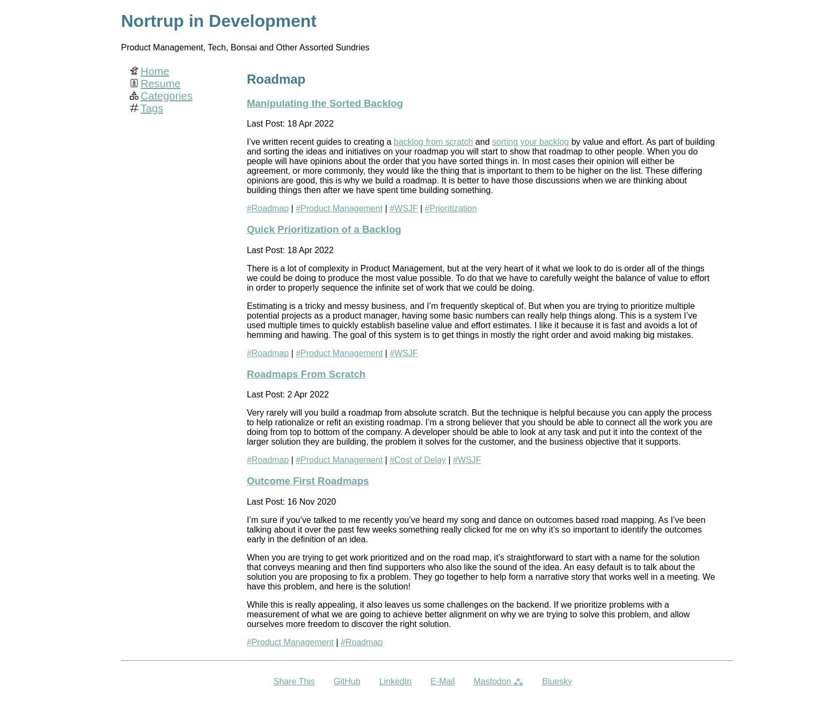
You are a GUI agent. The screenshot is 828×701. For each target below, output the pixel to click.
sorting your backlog (530, 141)
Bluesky (557, 681)
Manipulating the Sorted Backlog (325, 103)
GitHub (347, 681)
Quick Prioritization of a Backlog (324, 229)
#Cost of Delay (418, 459)
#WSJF (403, 208)
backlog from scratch (433, 141)
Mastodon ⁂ (498, 681)
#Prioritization (451, 208)
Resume (160, 84)
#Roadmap (268, 208)
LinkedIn (395, 681)
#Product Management (339, 208)
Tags (152, 108)
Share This (294, 681)
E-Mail (442, 681)
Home (155, 71)
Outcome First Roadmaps (308, 480)
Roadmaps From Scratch (306, 374)
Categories (167, 96)
